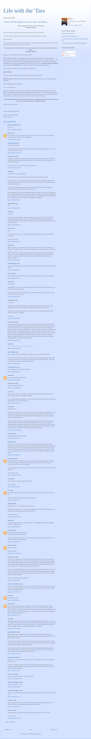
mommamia (11, 458)
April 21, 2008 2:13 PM (14, 615)
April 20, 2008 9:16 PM (14, 600)
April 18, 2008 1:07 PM (14, 208)
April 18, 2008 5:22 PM (14, 278)
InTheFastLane (12, 367)
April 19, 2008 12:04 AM (14, 430)
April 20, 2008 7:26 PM (14, 592)
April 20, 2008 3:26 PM (14, 580)
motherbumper (12, 263)
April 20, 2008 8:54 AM (14, 526)
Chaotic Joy (11, 674)
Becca (9, 133)
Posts (65, 52)
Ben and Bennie (12, 632)
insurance (10, 117)
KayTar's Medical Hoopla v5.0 (70, 36)
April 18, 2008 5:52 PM (14, 296)
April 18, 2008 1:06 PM (14, 200)
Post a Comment (10, 722)
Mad (9, 211)
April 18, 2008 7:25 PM (14, 348)
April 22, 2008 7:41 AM (14, 687)
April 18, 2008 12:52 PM (14, 153)
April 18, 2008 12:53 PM (14, 167)
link (11, 417)
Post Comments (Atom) (34, 734)
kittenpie (10, 442)
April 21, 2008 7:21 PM (14, 670)
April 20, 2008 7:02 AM (14, 516)
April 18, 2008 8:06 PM (14, 363)
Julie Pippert (11, 352)
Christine (10, 545)
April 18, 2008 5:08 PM (14, 270)
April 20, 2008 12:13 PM (14, 553)
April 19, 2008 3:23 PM (14, 455)
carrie (9, 478)
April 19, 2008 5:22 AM (14, 438)
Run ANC (10, 433)
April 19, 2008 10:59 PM (14, 475)
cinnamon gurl (12, 143)
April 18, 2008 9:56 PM (14, 388)
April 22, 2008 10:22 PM (14, 718)
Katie (9, 375)
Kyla (9, 171)
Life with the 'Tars (24, 11)
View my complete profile (75, 25)
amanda (10, 273)
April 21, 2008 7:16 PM (14, 653)
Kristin (9, 228)
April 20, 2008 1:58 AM (14, 486)
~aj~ (9, 391)
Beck (9, 520)
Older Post (54, 729)
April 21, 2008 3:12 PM (14, 628)
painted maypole (12, 125)
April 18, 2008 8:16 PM (14, 371)
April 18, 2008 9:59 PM (14, 403)
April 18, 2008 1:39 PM (14, 225)
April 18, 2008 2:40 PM (14, 241)
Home (31, 729)
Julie (9, 281)
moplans (10, 530)
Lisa (9, 490)
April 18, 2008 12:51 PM (14, 139)
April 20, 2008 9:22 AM (14, 541)
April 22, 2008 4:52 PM (14, 706)
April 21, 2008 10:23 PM (14, 678)
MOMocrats (15, 111)
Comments (66, 55)
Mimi (9, 245)
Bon (9, 595)
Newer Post (8, 729)
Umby (9, 603)
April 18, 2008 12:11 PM (14, 129)
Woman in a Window (14, 584)
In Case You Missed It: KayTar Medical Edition (74, 43)
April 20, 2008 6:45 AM (14, 500)
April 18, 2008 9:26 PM (14, 380)
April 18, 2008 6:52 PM (14, 318)
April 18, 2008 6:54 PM (14, 340)
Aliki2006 (10, 503)
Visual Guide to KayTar (68, 33)
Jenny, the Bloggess (13, 682)
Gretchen (10, 700)
